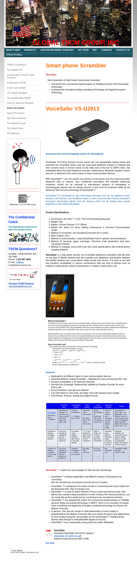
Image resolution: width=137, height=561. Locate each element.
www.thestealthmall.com (20, 286)
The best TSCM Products (21, 283)
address (20, 262)
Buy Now (50, 543)
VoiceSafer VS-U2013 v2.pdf (67, 536)
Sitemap (19, 550)
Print (13, 550)
